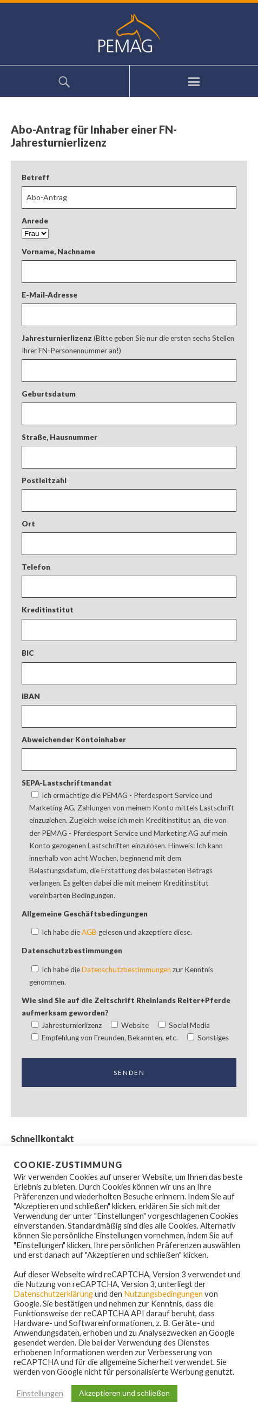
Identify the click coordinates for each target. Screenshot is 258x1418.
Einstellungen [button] (39, 1393)
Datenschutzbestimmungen (126, 969)
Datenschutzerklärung (53, 1293)
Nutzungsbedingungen (163, 1293)
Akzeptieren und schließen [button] (124, 1392)
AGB (89, 932)
